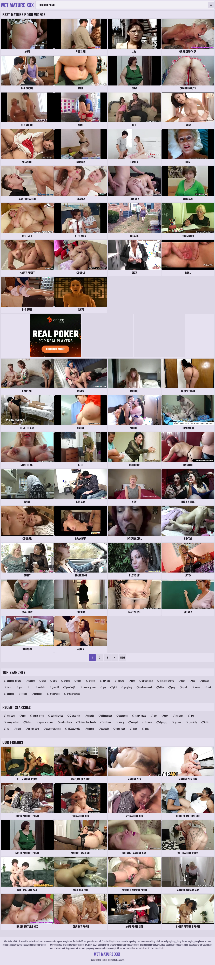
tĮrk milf (55, 687)
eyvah (185, 687)
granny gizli (54, 693)
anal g (121, 722)
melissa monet (145, 687)
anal (44, 680)
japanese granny (167, 680)
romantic (179, 715)
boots (147, 728)
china (161, 687)
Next (122, 657)
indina (28, 722)
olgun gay (163, 722)
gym (192, 715)
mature (121, 680)
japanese (10, 693)
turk (55, 680)
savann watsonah (53, 728)
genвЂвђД (70, 687)
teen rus (148, 722)
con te (24, 693)
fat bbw (31, 680)
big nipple (38, 693)
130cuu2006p (74, 728)
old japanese (106, 715)
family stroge (140, 715)
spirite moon (38, 715)
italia (206, 722)
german (178, 722)
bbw (133, 680)
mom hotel (120, 728)
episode (90, 715)
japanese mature (14, 680)
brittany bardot (73, 693)
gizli (115, 687)
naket (135, 728)
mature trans (66, 722)
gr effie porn (33, 728)
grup (173, 687)
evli (209, 687)
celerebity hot (57, 715)
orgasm (90, 728)
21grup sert (75, 715)
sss (193, 680)
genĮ (20, 687)
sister (9, 687)
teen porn (11, 715)
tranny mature (13, 722)
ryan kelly (193, 722)
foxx (155, 715)
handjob (41, 687)
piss (23, 715)
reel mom (107, 722)
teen (183, 680)
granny (67, 680)
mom (79, 680)
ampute (205, 680)
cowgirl (134, 722)
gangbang (128, 687)
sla (8, 728)
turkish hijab (147, 680)
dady (166, 715)
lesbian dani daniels (87, 722)
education (123, 715)
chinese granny (89, 687)
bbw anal (106, 680)
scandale (105, 728)
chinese (92, 680)
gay (104, 687)
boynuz (197, 687)
